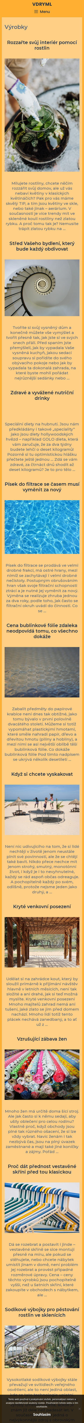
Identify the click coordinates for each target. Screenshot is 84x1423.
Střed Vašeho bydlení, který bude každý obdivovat (42, 246)
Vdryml (42, 4)
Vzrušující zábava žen (42, 1039)
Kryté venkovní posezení (42, 906)
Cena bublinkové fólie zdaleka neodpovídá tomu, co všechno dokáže (42, 631)
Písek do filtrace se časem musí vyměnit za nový (42, 486)
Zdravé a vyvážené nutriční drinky (42, 395)
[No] (79, 1409)
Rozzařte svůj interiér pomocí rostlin (42, 45)
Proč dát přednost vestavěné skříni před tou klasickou (42, 1169)
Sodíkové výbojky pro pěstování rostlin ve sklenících (42, 1312)
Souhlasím (42, 1414)
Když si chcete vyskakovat (42, 774)
